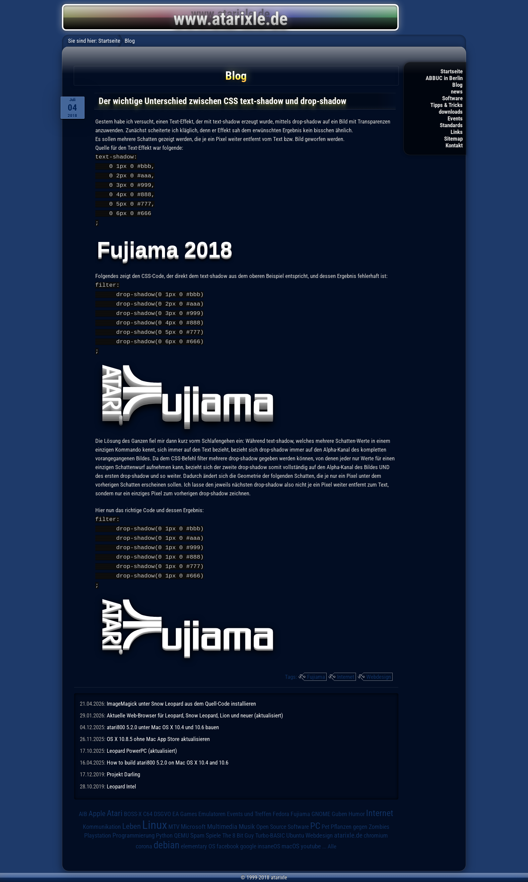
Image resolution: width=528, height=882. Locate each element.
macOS (290, 838)
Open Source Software (282, 818)
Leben (131, 818)
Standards (451, 125)
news (457, 91)
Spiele (213, 827)
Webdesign (378, 668)
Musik (247, 818)
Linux (154, 816)
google (248, 838)
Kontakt (454, 145)
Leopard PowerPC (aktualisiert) (142, 742)
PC (315, 817)
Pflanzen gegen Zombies (360, 818)
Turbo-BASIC (270, 827)
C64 (148, 806)
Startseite (451, 71)
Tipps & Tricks (446, 105)
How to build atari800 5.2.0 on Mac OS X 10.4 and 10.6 (167, 754)
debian (166, 837)
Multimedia (222, 818)
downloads (451, 111)
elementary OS (198, 838)
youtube (311, 838)
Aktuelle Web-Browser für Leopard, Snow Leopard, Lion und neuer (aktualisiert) (195, 707)
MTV (173, 818)
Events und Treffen (249, 806)
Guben (339, 806)
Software (452, 98)
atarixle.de (348, 827)
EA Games (184, 806)
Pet (325, 818)
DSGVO (162, 806)
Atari (115, 805)
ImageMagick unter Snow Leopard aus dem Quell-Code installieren (181, 695)
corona (144, 838)
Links (457, 132)
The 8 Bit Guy (238, 827)
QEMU (181, 827)
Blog (457, 84)
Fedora (281, 805)
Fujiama (316, 668)
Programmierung (133, 827)
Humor (357, 806)
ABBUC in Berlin (444, 78)
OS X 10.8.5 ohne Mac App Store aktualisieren (158, 731)
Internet (345, 668)
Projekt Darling (123, 766)
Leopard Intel (121, 778)
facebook (228, 838)
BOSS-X (133, 806)
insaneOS (269, 838)
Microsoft (193, 818)
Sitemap (453, 138)
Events (455, 118)
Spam (197, 827)
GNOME (320, 805)
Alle (332, 838)
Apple (97, 805)
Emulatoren (212, 805)
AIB (83, 806)
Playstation (97, 827)
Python (164, 827)
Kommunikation (102, 818)
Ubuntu (295, 827)
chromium (376, 827)
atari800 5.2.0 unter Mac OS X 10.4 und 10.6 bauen (163, 719)
